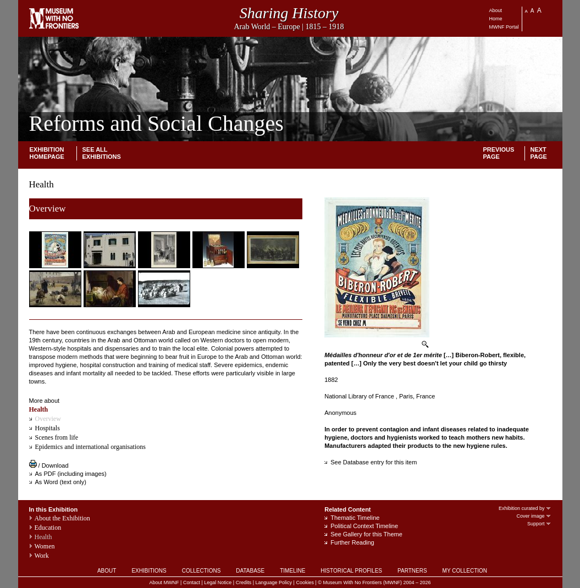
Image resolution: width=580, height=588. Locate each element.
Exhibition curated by (525, 508)
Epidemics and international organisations (90, 447)
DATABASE (250, 571)
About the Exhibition (62, 518)
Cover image (533, 516)
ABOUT (106, 571)
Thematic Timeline (354, 517)
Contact (191, 582)
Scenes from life (57, 437)
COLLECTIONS (201, 571)
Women (45, 546)
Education (48, 527)
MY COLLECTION (465, 571)
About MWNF (164, 582)
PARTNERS (412, 571)
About (495, 10)
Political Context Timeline (364, 526)
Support (539, 523)
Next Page (539, 153)
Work (42, 555)
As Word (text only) (60, 482)
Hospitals (47, 428)
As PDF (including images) (71, 473)
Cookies (305, 582)
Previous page (499, 153)
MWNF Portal (504, 27)
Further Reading (352, 542)
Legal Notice (217, 582)
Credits (244, 582)
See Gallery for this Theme (366, 534)
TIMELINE (292, 571)
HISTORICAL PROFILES (351, 571)
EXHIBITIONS (148, 571)
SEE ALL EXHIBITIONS (101, 153)
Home (495, 18)
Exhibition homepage (47, 153)
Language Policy (274, 582)
